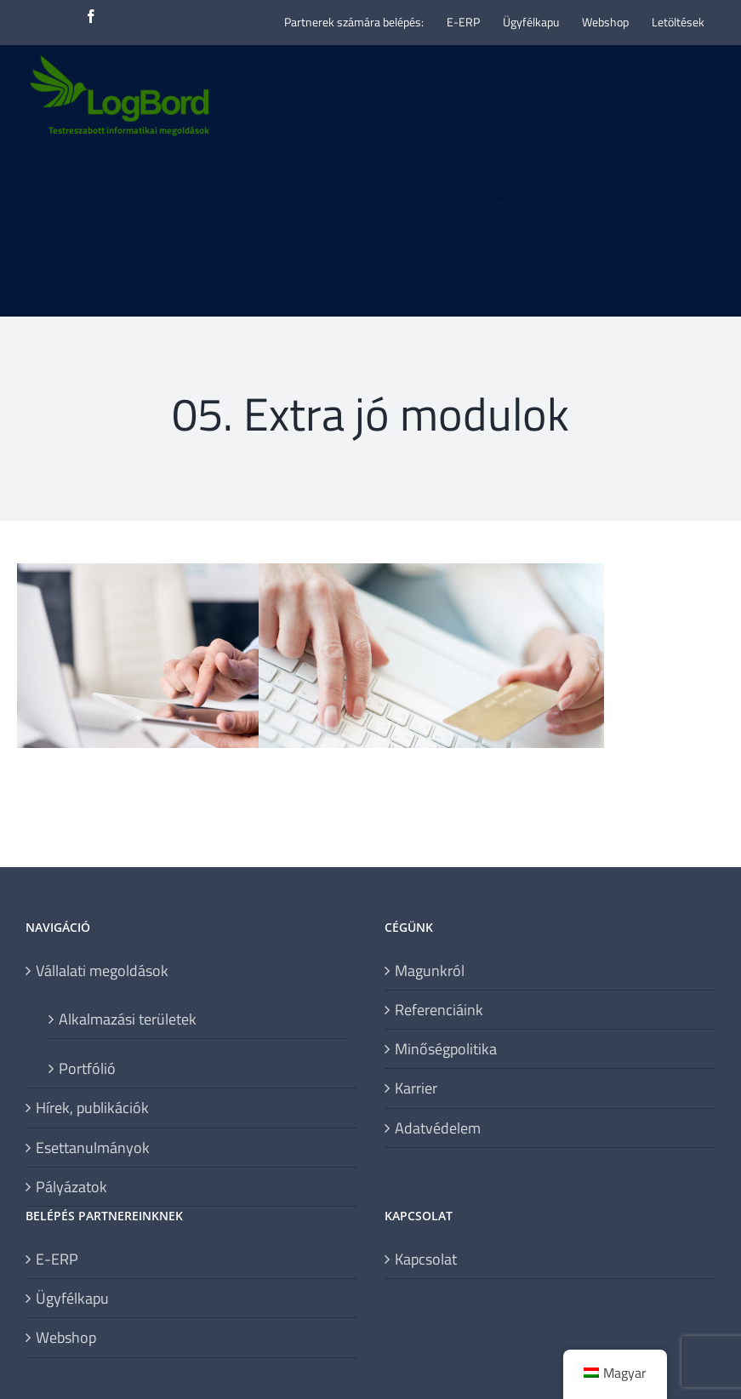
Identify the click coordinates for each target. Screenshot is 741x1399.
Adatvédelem (438, 1128)
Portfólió (87, 1068)
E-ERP (57, 1259)
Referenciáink (439, 1009)
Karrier (416, 1088)
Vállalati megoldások (102, 970)
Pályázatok (71, 1186)
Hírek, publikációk (92, 1107)
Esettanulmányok (93, 1147)
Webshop (66, 1337)
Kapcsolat (426, 1259)
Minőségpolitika (446, 1048)
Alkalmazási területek (128, 1019)
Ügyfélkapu (72, 1298)
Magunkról (430, 970)
